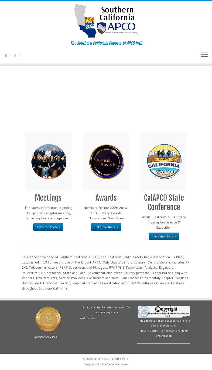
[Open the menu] (204, 55)
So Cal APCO (101, 359)
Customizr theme (117, 364)
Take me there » (48, 227)
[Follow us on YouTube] (16, 55)
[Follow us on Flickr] (21, 55)
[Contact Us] (7, 55)
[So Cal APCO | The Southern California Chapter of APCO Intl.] (106, 20)
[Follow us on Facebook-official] (12, 55)
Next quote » (87, 318)
